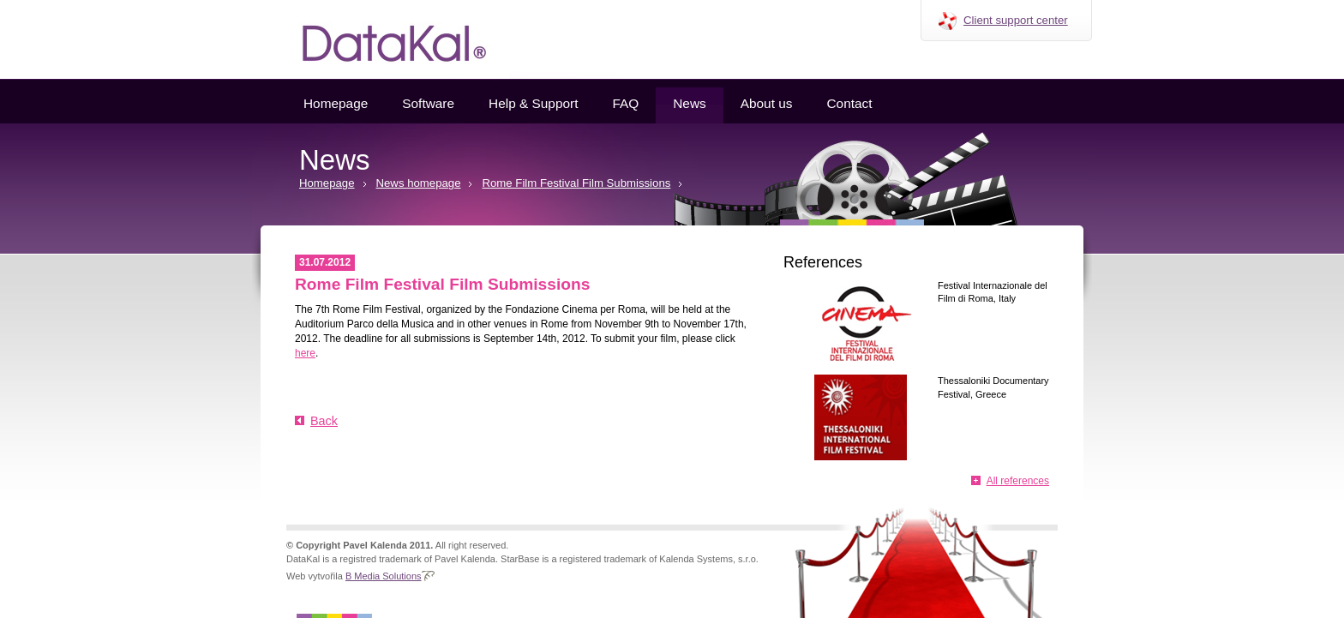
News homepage (418, 183)
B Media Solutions (383, 576)
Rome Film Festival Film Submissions (576, 183)
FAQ (625, 103)
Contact (849, 103)
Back (324, 421)
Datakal (380, 39)
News (689, 103)
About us (767, 103)
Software (428, 103)
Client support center (1015, 20)
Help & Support (533, 103)
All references (1018, 481)
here (305, 353)
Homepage (335, 103)
